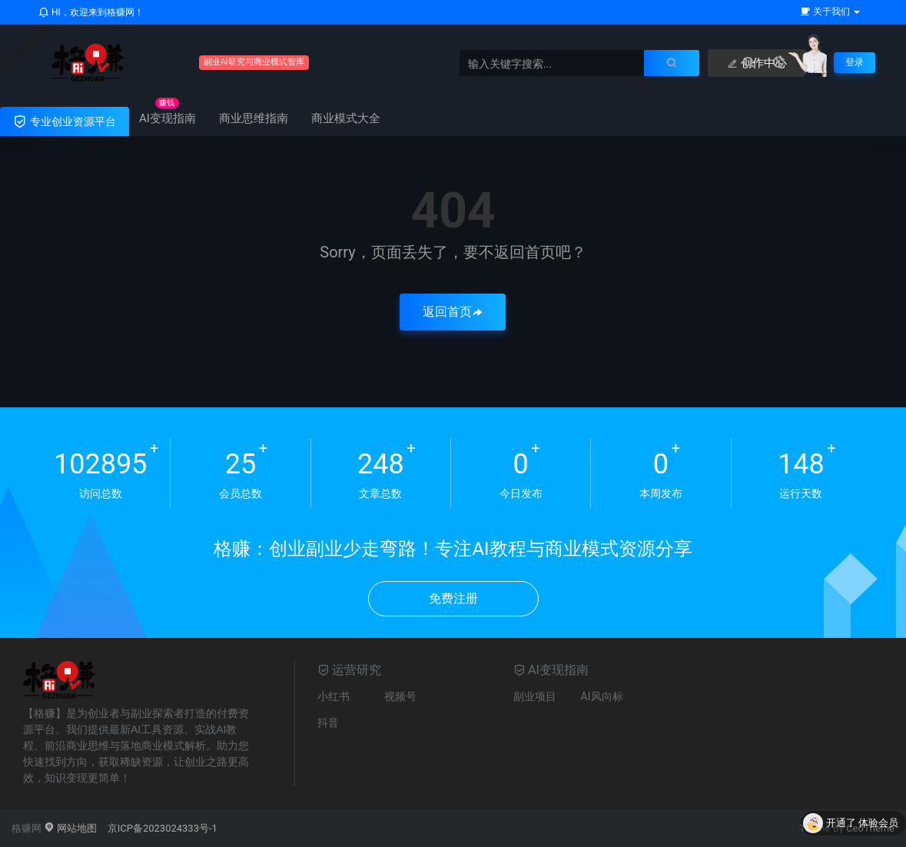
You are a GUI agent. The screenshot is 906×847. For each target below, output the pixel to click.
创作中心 (719, 63)
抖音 (328, 722)
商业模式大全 (345, 118)
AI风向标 (602, 696)
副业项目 (534, 696)
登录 (853, 62)
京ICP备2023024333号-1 (162, 828)
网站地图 (70, 828)
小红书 (333, 696)
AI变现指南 (167, 118)
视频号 (400, 696)
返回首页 (453, 311)
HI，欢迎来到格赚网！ (91, 12)
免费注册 (453, 598)
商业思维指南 (253, 118)
